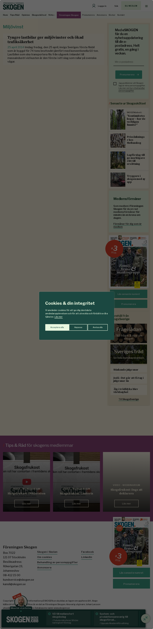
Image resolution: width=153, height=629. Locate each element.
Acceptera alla (96, 326)
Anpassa (53, 326)
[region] (76, 314)
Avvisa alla (73, 326)
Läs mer (59, 316)
